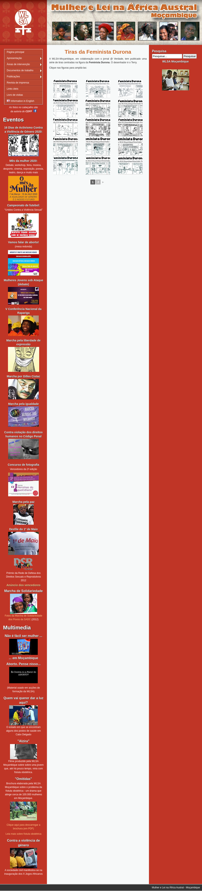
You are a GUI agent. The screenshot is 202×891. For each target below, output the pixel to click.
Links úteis (12, 88)
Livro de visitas (15, 94)
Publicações (13, 76)
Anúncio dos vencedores (23, 585)
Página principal (15, 52)
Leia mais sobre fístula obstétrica (23, 833)
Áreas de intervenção (18, 64)
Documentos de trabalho (20, 70)
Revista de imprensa (18, 82)
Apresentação (14, 58)
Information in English (20, 101)
